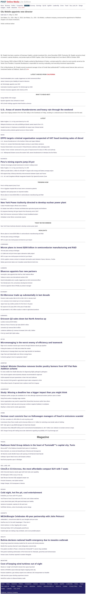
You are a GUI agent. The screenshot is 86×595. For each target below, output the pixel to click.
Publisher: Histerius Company (9, 592)
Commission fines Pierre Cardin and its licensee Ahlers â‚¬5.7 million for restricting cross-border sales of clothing (32, 422)
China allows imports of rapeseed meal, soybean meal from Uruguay (20, 383)
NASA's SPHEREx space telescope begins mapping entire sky (18, 569)
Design (81, 5)
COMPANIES (4, 244)
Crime (62, 5)
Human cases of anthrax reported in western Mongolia (16, 554)
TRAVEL (3, 441)
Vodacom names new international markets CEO (14, 277)
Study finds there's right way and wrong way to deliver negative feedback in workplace (25, 404)
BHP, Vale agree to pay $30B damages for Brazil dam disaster (18, 425)
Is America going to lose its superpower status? (14, 357)
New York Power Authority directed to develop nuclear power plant (33, 202)
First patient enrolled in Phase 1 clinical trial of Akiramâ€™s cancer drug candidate (24, 549)
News (2, 5)
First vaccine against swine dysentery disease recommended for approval (21, 374)
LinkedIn (9, 588)
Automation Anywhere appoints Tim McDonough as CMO (17, 87)
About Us (58, 586)
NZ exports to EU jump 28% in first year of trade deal (15, 306)
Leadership (56, 5)
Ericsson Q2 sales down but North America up (23, 319)
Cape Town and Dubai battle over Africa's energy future (16, 354)
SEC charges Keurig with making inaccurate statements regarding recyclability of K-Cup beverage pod (29, 430)
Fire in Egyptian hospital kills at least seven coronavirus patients (19, 188)
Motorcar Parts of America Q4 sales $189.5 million (15, 324)
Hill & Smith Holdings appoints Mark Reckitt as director (16, 103)
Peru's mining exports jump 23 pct (17, 162)
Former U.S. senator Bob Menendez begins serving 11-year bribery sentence (22, 144)
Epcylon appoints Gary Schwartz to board (12, 100)
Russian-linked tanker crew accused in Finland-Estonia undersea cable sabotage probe (25, 147)
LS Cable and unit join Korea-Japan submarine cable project (18, 253)
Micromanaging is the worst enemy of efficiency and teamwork (31, 342)
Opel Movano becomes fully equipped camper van (15, 477)
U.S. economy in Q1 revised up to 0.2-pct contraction (15, 301)
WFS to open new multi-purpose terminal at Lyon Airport (16, 240)
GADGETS (4, 513)
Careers (26, 5)
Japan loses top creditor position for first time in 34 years (17, 304)
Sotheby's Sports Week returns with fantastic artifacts (16, 456)
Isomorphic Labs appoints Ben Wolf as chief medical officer (17, 274)
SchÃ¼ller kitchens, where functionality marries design (16, 507)
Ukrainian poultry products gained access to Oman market (17, 130)
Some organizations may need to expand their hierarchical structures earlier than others (25, 401)
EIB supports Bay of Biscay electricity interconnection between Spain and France (23, 173)
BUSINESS (4, 158)
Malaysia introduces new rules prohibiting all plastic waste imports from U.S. (22, 124)
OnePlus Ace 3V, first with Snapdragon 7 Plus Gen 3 (15, 522)
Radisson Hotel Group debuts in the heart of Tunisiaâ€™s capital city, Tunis (38, 445)
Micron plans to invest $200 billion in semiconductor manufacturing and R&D (22, 195)
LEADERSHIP (5, 389)
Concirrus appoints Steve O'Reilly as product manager (16, 285)
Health (8, 7)
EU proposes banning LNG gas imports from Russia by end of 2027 (19, 211)
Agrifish (49, 5)
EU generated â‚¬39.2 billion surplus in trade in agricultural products (20, 309)
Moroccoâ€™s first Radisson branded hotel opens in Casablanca (19, 448)
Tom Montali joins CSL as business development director (16, 283)
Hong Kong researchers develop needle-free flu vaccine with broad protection (22, 543)
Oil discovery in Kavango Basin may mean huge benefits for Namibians (20, 351)
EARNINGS (4, 315)
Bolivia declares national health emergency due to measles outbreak (34, 540)
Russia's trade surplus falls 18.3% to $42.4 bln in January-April (18, 298)
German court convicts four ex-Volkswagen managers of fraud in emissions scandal (42, 416)
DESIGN (3, 489)
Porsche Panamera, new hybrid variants (12, 480)
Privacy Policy (73, 586)
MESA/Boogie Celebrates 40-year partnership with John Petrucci (32, 516)
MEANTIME (4, 560)
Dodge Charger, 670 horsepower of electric (13, 483)
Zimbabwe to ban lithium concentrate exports (13, 217)
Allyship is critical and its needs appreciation (13, 407)
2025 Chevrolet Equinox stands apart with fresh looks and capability (20, 472)
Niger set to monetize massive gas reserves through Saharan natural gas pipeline (23, 345)
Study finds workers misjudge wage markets (13, 398)
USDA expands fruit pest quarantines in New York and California (19, 377)
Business (7, 5)
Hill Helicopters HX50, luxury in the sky (12, 474)
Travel (66, 5)
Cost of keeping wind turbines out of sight (21, 564)
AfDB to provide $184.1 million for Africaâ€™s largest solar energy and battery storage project (27, 170)
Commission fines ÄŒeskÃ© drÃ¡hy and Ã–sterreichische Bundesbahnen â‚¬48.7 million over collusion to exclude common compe (37, 427)
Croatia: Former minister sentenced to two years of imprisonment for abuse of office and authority (28, 149)
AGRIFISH (4, 363)
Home (2, 584)
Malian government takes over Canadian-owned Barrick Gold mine (19, 262)
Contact (65, 586)
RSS (80, 586)
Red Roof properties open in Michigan (11, 459)
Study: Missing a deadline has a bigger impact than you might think (34, 392)
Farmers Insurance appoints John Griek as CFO (14, 90)
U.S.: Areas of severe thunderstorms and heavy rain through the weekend (37, 110)
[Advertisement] (13, 35)
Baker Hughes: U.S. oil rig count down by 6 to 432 (15, 121)
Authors (39, 586)
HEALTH (3, 537)
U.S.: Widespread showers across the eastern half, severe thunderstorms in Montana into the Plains (29, 152)
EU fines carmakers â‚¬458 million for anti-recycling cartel (17, 419)
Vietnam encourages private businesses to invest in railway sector (19, 165)
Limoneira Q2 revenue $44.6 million (11, 327)
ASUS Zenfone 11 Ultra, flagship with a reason (14, 525)
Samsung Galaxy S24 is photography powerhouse (15, 528)
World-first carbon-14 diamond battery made (13, 578)
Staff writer (4, 15)
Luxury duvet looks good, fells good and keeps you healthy (17, 501)
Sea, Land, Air (74, 5)
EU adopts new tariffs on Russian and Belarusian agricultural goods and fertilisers (24, 208)
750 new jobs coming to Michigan (10, 236)
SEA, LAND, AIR (5, 465)
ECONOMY (4, 291)
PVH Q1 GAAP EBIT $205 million (10, 333)
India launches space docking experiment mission (15, 575)
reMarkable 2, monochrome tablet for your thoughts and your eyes (19, 519)
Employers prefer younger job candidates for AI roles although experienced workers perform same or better (31, 395)
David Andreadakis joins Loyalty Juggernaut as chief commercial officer (21, 78)
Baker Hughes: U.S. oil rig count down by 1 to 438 (15, 168)
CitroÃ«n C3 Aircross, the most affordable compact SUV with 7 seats (34, 469)
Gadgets (3, 7)
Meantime (14, 7)
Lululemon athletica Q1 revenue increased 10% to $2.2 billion (18, 330)
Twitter (3, 588)
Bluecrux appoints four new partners (19, 271)
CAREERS (4, 268)
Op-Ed (44, 5)
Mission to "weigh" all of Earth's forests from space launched (18, 567)
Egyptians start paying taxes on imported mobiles (14, 191)
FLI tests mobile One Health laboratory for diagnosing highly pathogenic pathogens (24, 371)
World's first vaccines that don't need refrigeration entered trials (18, 546)
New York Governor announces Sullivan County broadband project (19, 214)
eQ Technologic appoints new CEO (10, 84)
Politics (13, 5)
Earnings (38, 5)
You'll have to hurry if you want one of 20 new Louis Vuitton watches (20, 498)
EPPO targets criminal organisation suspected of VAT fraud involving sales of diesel (42, 138)
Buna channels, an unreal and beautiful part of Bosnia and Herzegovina (21, 451)
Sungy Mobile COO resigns (8, 97)
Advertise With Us (49, 586)
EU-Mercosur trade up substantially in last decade (25, 295)
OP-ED (3, 339)
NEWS (2, 135)
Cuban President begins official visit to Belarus (14, 205)
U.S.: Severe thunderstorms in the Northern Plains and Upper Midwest (20, 141)
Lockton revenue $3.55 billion (9, 322)
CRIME (3, 413)
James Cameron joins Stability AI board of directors (15, 81)
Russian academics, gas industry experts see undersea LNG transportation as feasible (25, 572)
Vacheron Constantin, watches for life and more (14, 504)
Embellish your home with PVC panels (11, 495)
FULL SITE (17, 588)
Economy (32, 5)
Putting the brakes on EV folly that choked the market (16, 348)
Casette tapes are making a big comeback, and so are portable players (20, 530)
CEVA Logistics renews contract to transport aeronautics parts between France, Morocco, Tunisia (28, 259)
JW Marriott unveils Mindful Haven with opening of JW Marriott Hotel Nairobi (22, 454)
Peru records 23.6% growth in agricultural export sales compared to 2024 (21, 380)
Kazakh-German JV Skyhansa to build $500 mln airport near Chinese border (22, 127)
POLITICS (3, 199)
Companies (20, 5)
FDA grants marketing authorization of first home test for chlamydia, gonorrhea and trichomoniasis (28, 551)
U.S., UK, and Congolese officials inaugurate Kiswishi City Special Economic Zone (24, 176)
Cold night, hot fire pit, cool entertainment (21, 492)
